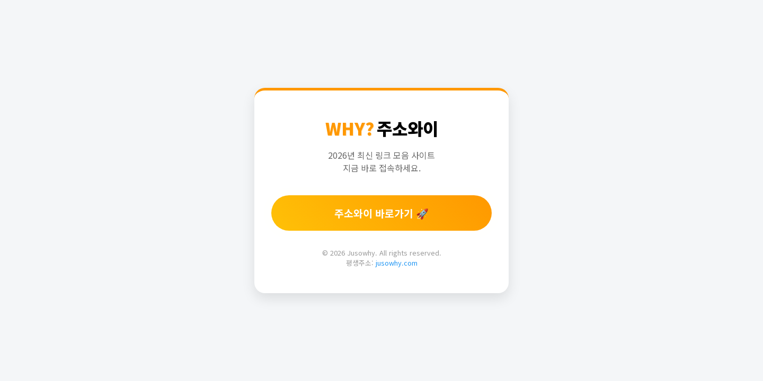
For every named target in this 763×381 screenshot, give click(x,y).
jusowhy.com (397, 263)
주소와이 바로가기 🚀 (381, 213)
